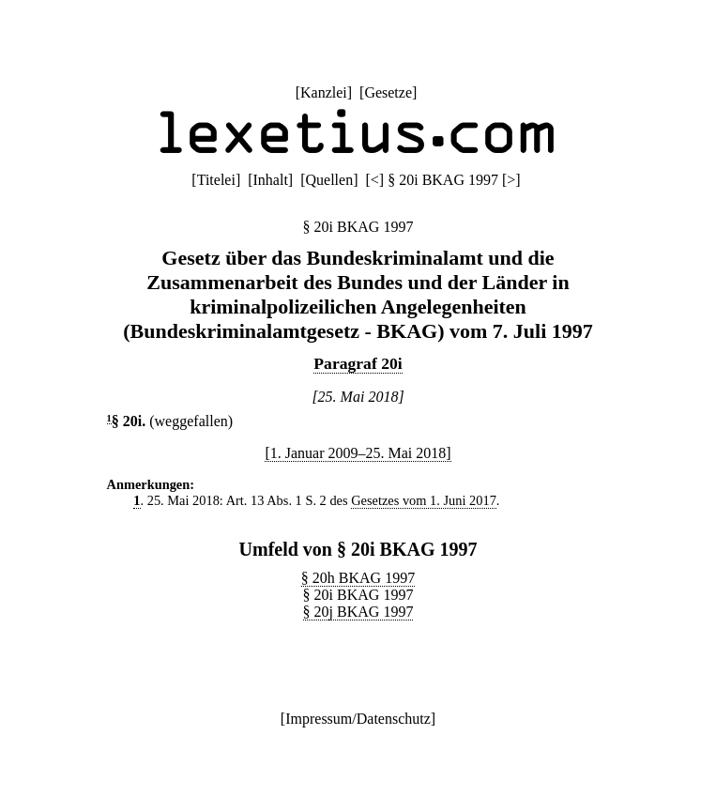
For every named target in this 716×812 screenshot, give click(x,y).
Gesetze (388, 92)
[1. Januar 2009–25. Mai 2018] (357, 453)
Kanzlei (323, 92)
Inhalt (270, 180)
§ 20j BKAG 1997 (358, 612)
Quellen (330, 180)
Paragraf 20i (357, 363)
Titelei (216, 180)
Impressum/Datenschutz (358, 719)
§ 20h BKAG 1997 (358, 578)
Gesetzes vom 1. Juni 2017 (423, 500)
